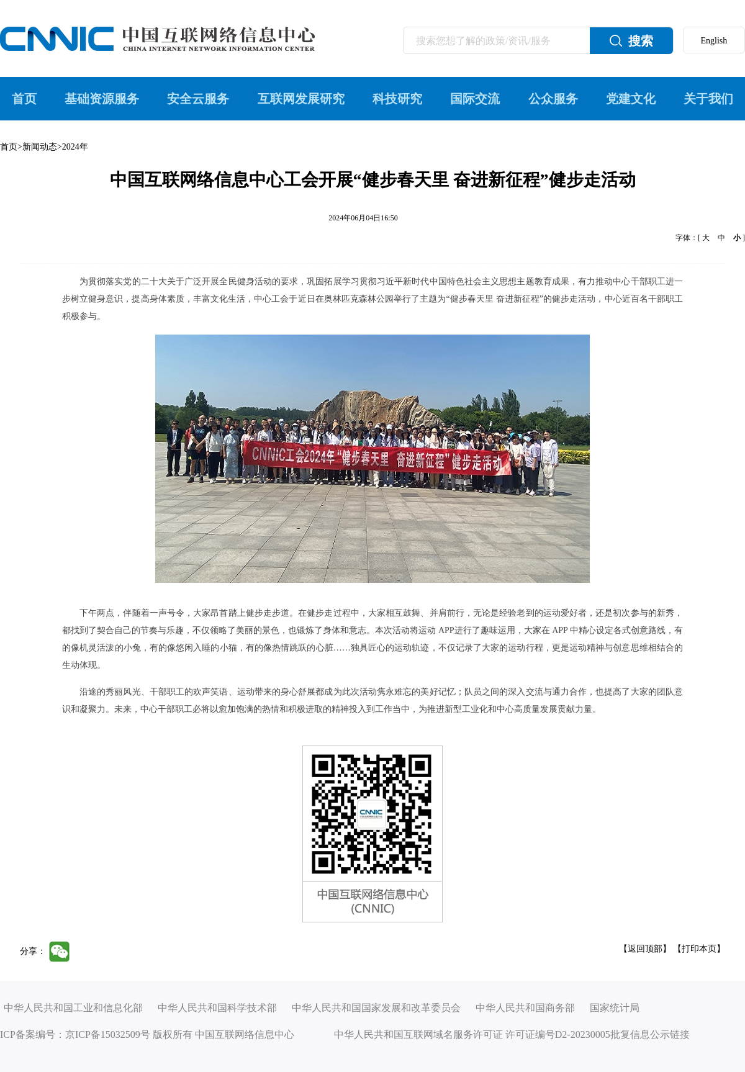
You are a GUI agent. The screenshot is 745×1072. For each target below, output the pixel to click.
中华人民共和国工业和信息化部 (73, 1007)
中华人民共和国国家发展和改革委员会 (376, 1007)
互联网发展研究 (301, 99)
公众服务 (553, 99)
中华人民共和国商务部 (525, 1007)
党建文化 (631, 99)
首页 (24, 99)
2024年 (75, 146)
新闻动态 (39, 146)
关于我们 (708, 99)
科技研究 (397, 99)
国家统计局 (614, 1007)
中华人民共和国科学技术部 (217, 1007)
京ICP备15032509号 (107, 1034)
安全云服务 (198, 99)
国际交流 (475, 99)
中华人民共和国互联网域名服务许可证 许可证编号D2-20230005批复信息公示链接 (512, 1034)
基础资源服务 (102, 99)
